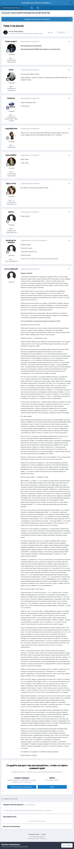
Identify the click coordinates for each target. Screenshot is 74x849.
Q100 (11, 70)
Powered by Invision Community (37, 838)
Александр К (18, 31)
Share (50, 32)
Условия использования (20, 846)
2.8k (11, 172)
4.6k (11, 228)
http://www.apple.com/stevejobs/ (31, 45)
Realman (11, 98)
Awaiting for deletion (11, 241)
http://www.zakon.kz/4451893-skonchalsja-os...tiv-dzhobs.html (40, 49)
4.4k (11, 259)
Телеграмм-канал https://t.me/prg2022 (35, 3)
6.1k (11, 86)
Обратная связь (33, 834)
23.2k (11, 200)
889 (11, 145)
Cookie (43, 834)
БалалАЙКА (11, 155)
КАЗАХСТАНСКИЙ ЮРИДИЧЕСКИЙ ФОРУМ (25, 12)
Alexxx (11, 212)
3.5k (11, 115)
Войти (52, 787)
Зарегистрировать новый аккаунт (22, 787)
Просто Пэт (11, 183)
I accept (67, 845)
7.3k (11, 58)
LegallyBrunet (11, 128)
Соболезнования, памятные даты (31, 33)
